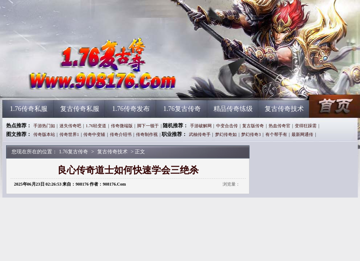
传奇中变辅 (94, 134)
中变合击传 (227, 125)
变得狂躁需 (305, 125)
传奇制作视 (147, 134)
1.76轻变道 (96, 125)
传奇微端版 (122, 125)
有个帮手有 (276, 134)
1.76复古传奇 (71, 87)
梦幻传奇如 (226, 134)
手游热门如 (44, 125)
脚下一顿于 (148, 125)
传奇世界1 (69, 134)
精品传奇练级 (233, 108)
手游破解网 (201, 125)
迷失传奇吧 (70, 125)
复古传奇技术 (284, 108)
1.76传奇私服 (28, 108)
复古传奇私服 (79, 108)
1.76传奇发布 (131, 108)
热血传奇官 (279, 125)
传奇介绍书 (121, 134)
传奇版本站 (44, 134)
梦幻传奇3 (251, 134)
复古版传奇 (253, 125)
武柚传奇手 (200, 134)
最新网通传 (302, 134)
